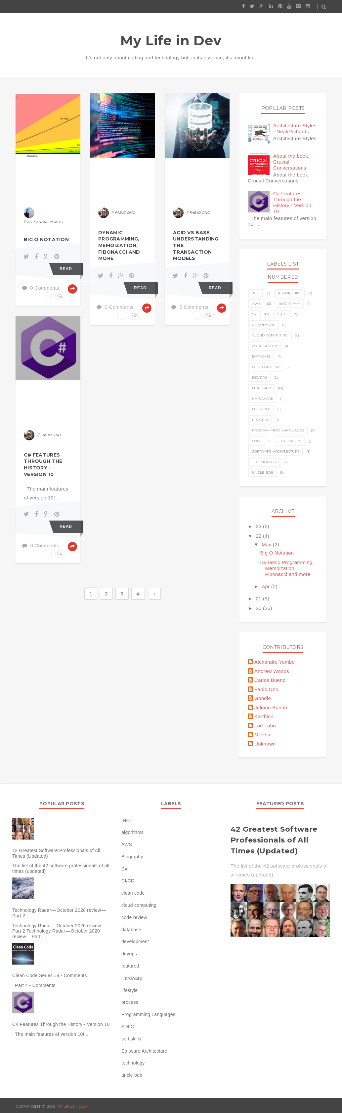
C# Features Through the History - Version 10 (43, 464)
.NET (256, 293)
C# (254, 314)
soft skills (290, 441)
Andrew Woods (271, 671)
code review (265, 346)
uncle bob (262, 472)
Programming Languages (278, 430)
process (260, 420)
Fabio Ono (266, 689)
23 (259, 526)
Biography (289, 304)
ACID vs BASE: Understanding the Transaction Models (196, 245)
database (261, 356)
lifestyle (261, 409)
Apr (266, 586)
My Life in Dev (170, 40)
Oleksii (262, 734)
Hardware (262, 399)
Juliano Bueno (270, 707)
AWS (256, 304)
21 (259, 598)
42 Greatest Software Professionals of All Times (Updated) (56, 853)
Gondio (262, 698)
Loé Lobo (265, 725)
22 (259, 536)
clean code (264, 325)
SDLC (256, 441)
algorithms (290, 293)
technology (264, 462)
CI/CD (282, 314)
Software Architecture (276, 451)
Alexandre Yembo (274, 662)
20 (259, 608)
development (265, 367)
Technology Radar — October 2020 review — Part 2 (59, 912)
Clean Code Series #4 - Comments (49, 975)
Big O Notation (46, 239)
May (267, 544)
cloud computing (270, 335)
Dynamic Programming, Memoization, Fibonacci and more (119, 245)
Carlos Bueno (270, 680)
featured (261, 388)
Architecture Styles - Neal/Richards (295, 128)
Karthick (263, 716)
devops (259, 377)
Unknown (265, 744)
